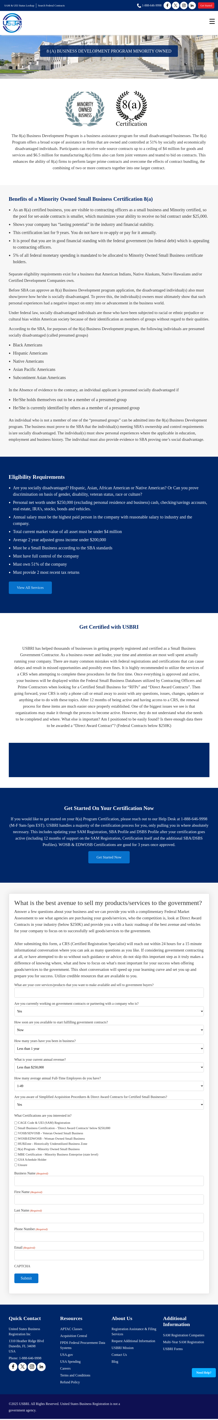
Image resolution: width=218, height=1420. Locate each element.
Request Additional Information (133, 1342)
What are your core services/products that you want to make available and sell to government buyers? (84, 986)
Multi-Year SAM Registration (183, 1343)
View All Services (31, 588)
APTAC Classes (71, 1330)
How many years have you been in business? (45, 1042)
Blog (115, 1362)
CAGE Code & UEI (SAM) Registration (44, 1123)
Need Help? (203, 1372)
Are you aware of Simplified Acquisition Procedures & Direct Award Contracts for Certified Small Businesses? (90, 1098)
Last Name (28, 1212)
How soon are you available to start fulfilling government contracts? (61, 1023)
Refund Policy (70, 1383)
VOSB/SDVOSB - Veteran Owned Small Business (50, 1134)
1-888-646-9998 (30, 1359)
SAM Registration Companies (183, 1336)
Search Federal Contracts (53, 5)
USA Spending (70, 1362)
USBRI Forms (173, 1350)
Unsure (22, 1166)
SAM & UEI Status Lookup (19, 5)
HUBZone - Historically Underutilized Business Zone (52, 1145)
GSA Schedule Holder (32, 1160)
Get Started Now (109, 858)
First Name (28, 1193)
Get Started (206, 5)
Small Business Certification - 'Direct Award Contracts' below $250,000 (64, 1129)
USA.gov (66, 1356)
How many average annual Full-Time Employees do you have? (57, 1079)
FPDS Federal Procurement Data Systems (82, 1346)
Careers (65, 1369)
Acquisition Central (73, 1337)
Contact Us (119, 1356)
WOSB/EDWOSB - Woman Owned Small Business (51, 1139)
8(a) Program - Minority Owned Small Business (49, 1150)
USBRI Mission (123, 1349)
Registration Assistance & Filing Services (134, 1332)
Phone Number (31, 1230)
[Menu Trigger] (212, 21)
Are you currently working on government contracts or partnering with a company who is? (76, 1004)
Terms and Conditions (75, 1376)
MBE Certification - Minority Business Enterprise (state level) (58, 1155)
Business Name (31, 1174)
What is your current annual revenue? (40, 1060)
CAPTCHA (22, 1267)
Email (24, 1249)
